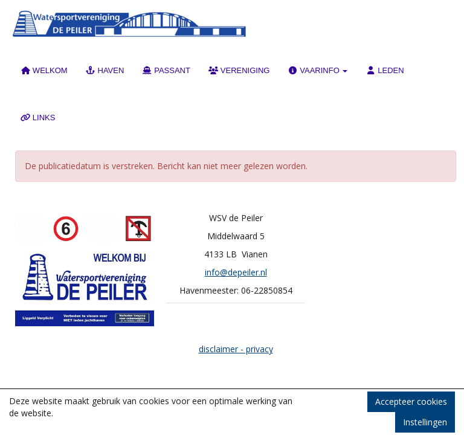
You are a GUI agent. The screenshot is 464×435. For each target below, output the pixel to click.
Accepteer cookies (411, 401)
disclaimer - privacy (236, 349)
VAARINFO (317, 70)
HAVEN (105, 70)
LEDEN (385, 70)
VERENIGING (239, 70)
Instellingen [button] (425, 422)
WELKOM (44, 70)
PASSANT (166, 70)
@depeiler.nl (236, 272)
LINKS (38, 117)
